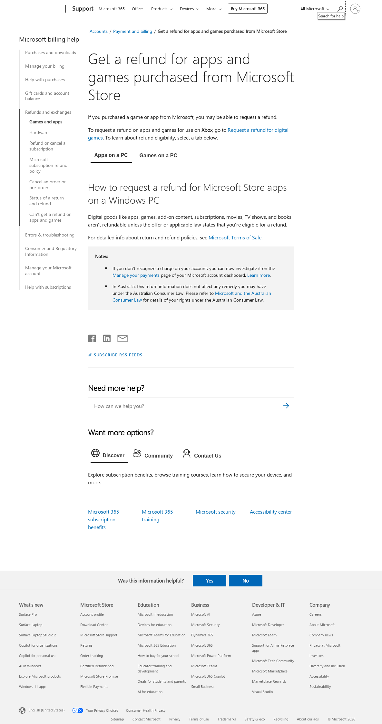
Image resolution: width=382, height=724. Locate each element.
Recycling (280, 719)
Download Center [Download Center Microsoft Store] (94, 624)
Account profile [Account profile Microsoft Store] (92, 614)
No (245, 580)
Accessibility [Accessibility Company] (319, 676)
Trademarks (227, 719)
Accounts (99, 31)
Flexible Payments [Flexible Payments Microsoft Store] (94, 686)
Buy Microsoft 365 (248, 8)
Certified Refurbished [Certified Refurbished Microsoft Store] (96, 665)
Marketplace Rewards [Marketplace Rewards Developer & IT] (269, 681)
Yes (209, 580)
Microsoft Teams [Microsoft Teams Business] (204, 665)
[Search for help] (340, 8)
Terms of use (199, 719)
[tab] (111, 156)
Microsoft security (216, 511)
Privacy (174, 719)
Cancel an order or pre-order (47, 184)
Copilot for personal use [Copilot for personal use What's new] (37, 655)
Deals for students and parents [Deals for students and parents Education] (162, 681)
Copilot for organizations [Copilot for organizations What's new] (38, 645)
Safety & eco (255, 719)
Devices (187, 8)
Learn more (258, 275)
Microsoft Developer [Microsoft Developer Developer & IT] (268, 624)
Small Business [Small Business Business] (202, 686)
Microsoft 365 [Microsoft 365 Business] (202, 645)
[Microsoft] (41, 9)
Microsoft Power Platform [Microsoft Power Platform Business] (211, 655)
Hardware (38, 132)
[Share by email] (120, 337)
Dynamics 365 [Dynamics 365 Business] (202, 634)
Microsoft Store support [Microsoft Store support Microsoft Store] (98, 634)
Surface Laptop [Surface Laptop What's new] (30, 624)
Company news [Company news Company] (321, 634)
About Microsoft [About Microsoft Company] (322, 624)
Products (159, 8)
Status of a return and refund (46, 201)
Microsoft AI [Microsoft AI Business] (200, 614)
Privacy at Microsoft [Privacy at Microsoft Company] (324, 645)
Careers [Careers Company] (315, 614)
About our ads (308, 719)
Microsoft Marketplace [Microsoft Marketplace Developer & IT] (270, 671)
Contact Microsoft (146, 719)
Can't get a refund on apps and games (50, 217)
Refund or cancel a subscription (47, 146)
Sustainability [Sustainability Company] (320, 686)
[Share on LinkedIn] (104, 337)
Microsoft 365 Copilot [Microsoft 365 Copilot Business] (208, 676)
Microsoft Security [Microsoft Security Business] (205, 624)
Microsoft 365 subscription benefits (103, 519)
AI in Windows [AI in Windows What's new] (30, 665)
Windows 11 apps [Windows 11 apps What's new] (32, 686)
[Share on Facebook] (92, 337)
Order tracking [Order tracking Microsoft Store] (91, 655)
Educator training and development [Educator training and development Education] (154, 668)
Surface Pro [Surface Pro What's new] (28, 614)
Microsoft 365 (112, 8)
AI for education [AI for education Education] (150, 691)
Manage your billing (44, 66)
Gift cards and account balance (47, 96)
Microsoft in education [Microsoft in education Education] (155, 614)
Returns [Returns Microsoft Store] (86, 645)
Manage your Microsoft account (48, 270)
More (211, 8)
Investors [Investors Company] (316, 655)
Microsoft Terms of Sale (235, 237)
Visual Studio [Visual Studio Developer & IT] (262, 691)
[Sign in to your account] (355, 8)
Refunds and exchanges (48, 112)
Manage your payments (136, 275)
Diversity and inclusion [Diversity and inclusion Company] (327, 665)
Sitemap (117, 719)
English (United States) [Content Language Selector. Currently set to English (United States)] (46, 710)
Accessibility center (271, 511)
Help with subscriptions (48, 287)
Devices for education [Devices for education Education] (154, 624)
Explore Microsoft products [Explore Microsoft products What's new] (40, 676)
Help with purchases (45, 79)
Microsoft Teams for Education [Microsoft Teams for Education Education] (161, 634)
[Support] (82, 9)
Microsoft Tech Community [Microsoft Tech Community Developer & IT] (273, 660)
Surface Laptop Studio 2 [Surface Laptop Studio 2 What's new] (37, 634)
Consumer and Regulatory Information (51, 251)
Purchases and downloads (50, 52)
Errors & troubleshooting (49, 235)
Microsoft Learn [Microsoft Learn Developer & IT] (264, 634)
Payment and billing (132, 31)
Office (137, 8)
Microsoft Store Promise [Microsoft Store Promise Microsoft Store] (99, 676)
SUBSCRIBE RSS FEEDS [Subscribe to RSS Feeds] (118, 354)
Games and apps (45, 122)
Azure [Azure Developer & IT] (256, 614)
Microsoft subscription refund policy (48, 165)
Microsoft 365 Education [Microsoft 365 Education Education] (157, 645)
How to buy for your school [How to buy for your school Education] (158, 655)
